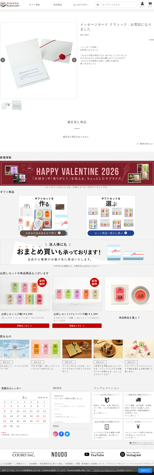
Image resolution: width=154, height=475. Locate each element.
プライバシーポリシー (116, 464)
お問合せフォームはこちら (142, 443)
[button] (3, 60)
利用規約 (69, 464)
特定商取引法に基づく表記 (51, 464)
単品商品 (58, 5)
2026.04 (41, 398)
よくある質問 (6, 464)
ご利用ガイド (20, 464)
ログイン (142, 4)
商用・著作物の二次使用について (90, 464)
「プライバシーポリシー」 (104, 470)
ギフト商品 (34, 5)
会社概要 (33, 464)
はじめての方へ (80, 5)
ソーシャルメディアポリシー (141, 464)
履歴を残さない (147, 144)
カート (150, 4)
